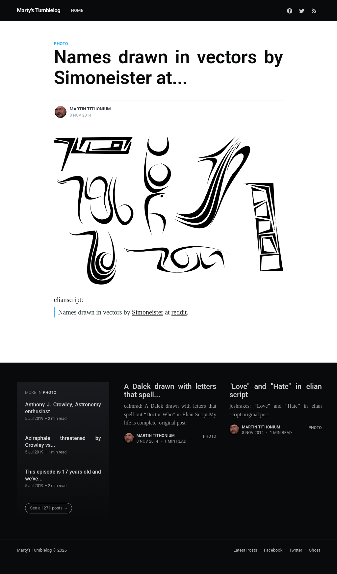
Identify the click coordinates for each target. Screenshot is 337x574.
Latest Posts (245, 550)
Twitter (295, 550)
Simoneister (148, 312)
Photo (61, 43)
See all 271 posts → (49, 508)
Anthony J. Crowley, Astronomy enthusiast (63, 408)
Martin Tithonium (90, 108)
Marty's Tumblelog (38, 10)
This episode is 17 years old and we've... (63, 475)
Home (77, 10)
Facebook (273, 550)
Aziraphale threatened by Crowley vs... (63, 442)
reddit (179, 312)
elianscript (67, 299)
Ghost (314, 550)
